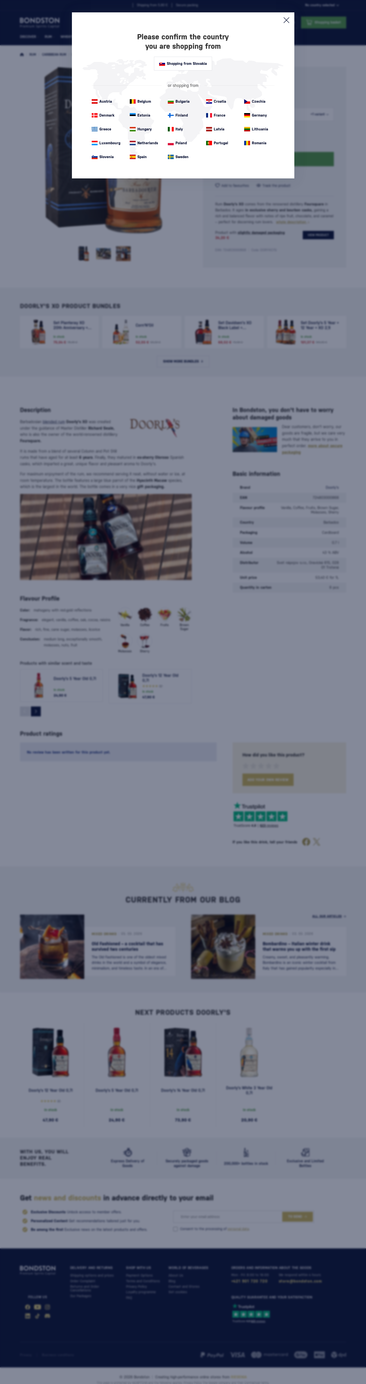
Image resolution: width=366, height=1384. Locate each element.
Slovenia (103, 157)
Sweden (178, 157)
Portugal (217, 143)
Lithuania (256, 129)
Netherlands (144, 143)
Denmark (103, 115)
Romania (255, 143)
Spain (138, 157)
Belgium (140, 101)
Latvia (215, 129)
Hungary (141, 129)
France (215, 115)
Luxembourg (106, 143)
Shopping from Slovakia (183, 63)
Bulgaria (179, 101)
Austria (102, 101)
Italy (175, 129)
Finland (178, 115)
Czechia (254, 101)
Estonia (140, 115)
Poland (177, 143)
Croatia (216, 101)
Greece (101, 129)
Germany (255, 115)
